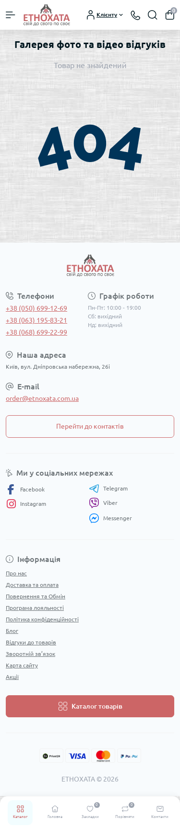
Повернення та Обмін (35, 596)
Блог (12, 631)
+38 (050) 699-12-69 (36, 308)
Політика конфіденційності (42, 619)
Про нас (16, 573)
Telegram (108, 488)
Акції (12, 677)
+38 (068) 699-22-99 (36, 332)
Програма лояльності (35, 608)
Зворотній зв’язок (30, 654)
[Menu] (10, 15)
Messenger (110, 518)
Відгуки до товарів (31, 642)
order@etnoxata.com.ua (42, 398)
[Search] (152, 15)
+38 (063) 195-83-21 (36, 320)
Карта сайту (22, 665)
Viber (103, 503)
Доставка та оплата (32, 585)
